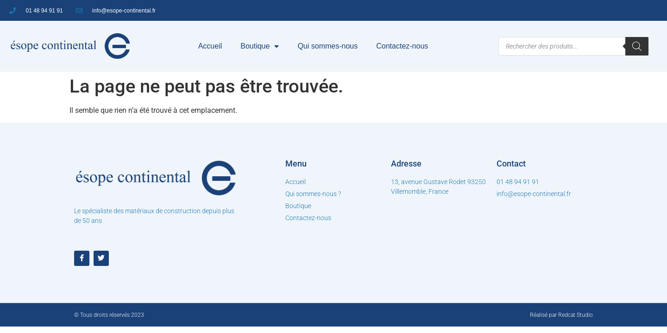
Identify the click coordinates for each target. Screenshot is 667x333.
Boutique (259, 46)
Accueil (210, 46)
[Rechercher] (636, 46)
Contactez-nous (402, 46)
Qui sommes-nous (327, 46)
